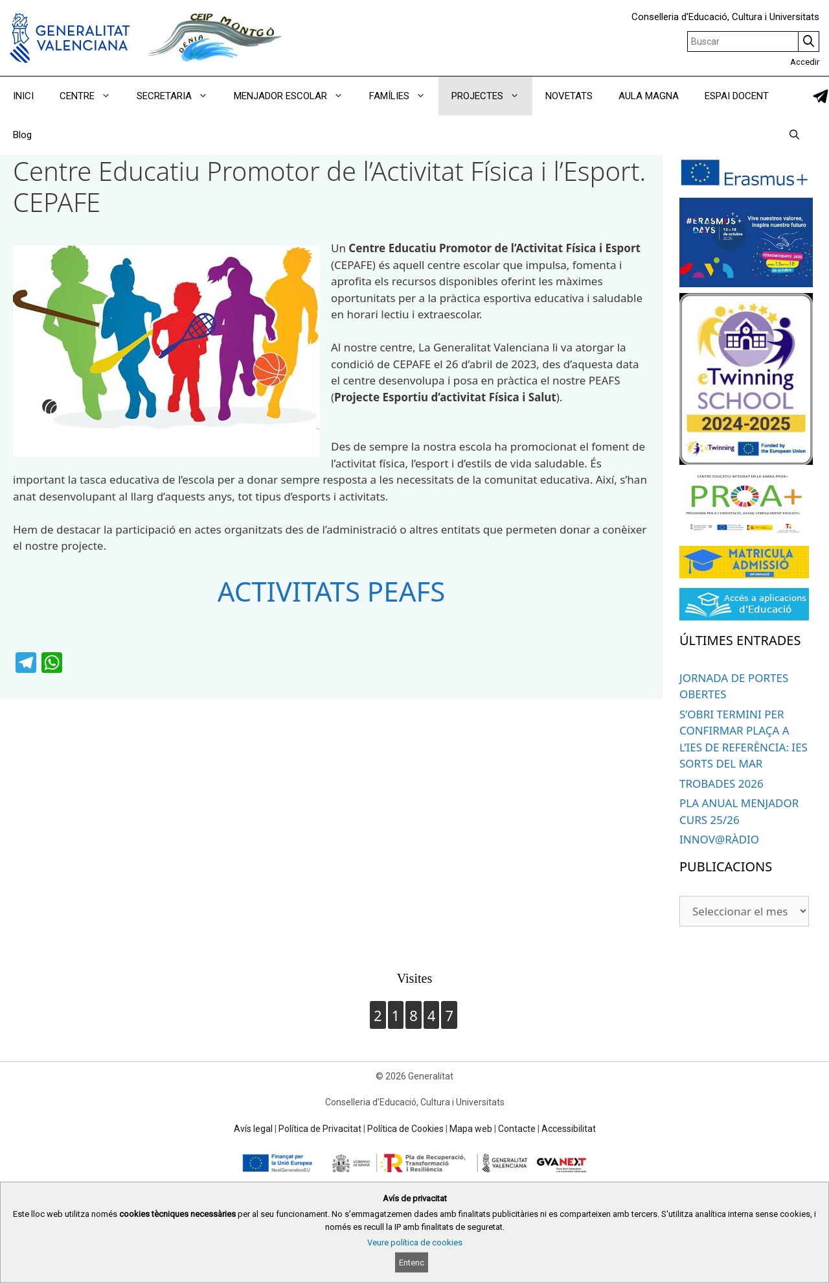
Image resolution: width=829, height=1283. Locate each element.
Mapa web (470, 1129)
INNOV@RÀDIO (719, 839)
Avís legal (253, 1129)
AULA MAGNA (649, 96)
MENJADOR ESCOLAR (295, 96)
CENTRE (92, 96)
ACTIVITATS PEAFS (332, 590)
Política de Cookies (405, 1129)
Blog (22, 135)
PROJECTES (491, 96)
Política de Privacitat (319, 1129)
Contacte (517, 1129)
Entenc (411, 1262)
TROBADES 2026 (721, 783)
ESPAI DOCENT (737, 96)
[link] (820, 96)
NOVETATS (569, 96)
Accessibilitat (568, 1129)
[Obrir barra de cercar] (794, 134)
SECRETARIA (179, 96)
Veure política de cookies (414, 1242)
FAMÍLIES (403, 96)
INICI (23, 96)
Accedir (804, 62)
